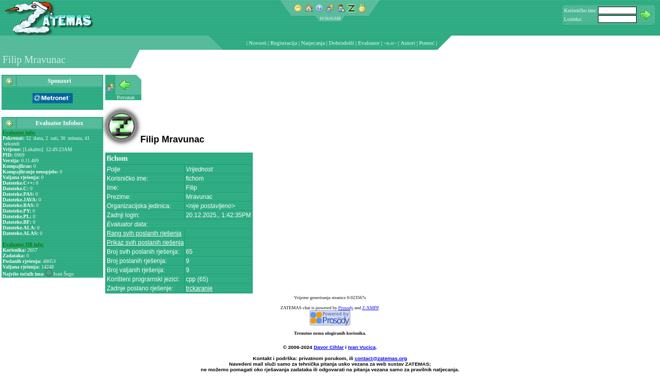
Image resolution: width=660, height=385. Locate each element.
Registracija (284, 43)
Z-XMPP (370, 307)
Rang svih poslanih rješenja (144, 233)
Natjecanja (313, 43)
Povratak (125, 97)
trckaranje (199, 288)
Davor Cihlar (329, 347)
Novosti (257, 43)
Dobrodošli (341, 43)
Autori (408, 43)
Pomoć (427, 43)
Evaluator (369, 43)
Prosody (345, 307)
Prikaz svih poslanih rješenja (145, 242)
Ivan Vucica (361, 347)
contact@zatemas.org (381, 358)
